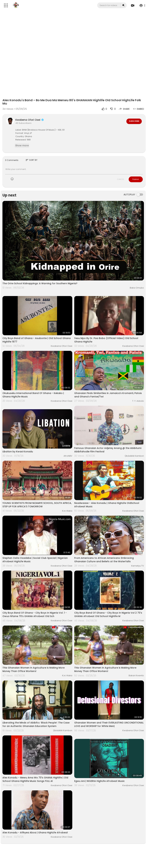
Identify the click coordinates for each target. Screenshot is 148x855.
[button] (142, 5)
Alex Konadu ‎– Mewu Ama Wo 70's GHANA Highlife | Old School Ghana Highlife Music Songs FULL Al (35, 779)
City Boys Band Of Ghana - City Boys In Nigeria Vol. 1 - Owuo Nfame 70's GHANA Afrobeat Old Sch (34, 614)
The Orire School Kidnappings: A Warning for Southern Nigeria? (39, 283)
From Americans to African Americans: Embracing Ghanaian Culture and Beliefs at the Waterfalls (104, 559)
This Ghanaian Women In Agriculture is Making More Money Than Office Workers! (33, 669)
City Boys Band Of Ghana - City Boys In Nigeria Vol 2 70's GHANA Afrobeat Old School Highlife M (108, 614)
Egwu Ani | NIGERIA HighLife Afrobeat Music (99, 781)
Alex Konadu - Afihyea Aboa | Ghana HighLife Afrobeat (35, 832)
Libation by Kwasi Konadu (17, 451)
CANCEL (120, 179)
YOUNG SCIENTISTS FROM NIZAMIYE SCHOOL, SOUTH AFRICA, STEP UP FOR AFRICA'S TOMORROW (37, 504)
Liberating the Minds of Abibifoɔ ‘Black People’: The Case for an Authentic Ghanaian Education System (35, 724)
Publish (135, 179)
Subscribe (134, 121)
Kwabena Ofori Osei (29, 120)
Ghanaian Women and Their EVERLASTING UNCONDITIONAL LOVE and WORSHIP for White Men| (109, 724)
